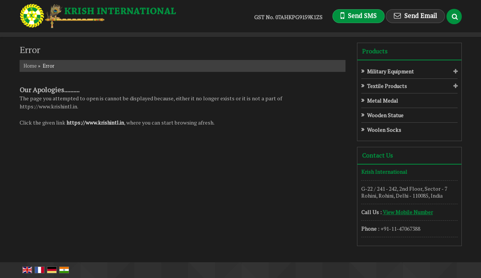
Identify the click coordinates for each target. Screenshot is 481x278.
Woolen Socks (384, 129)
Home (30, 66)
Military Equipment (390, 71)
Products (374, 51)
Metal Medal (382, 100)
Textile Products (387, 86)
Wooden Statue (385, 115)
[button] (408, 212)
